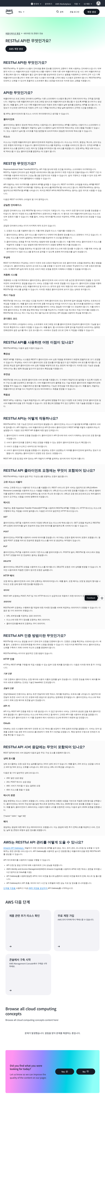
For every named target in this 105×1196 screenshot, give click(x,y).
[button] (92, 12)
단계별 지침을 (9, 888)
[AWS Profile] (98, 3)
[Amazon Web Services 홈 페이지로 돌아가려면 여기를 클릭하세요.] (9, 13)
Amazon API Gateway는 (13, 848)
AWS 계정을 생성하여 (38, 888)
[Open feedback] (102, 598)
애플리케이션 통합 (12, 33)
